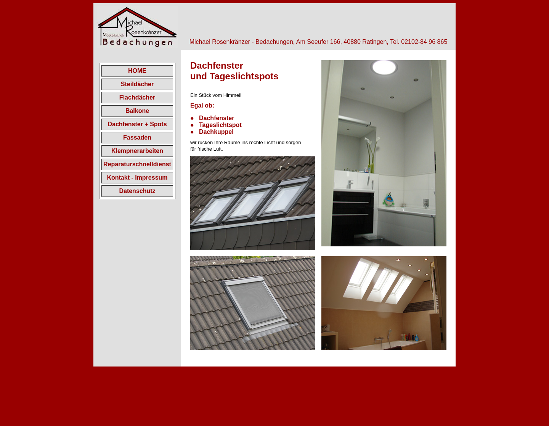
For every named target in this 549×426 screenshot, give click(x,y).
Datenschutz (137, 191)
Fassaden (137, 137)
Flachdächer (137, 97)
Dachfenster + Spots (137, 124)
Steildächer (137, 84)
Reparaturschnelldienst (137, 164)
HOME (137, 71)
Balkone (137, 111)
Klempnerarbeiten (137, 151)
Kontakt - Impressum (137, 177)
